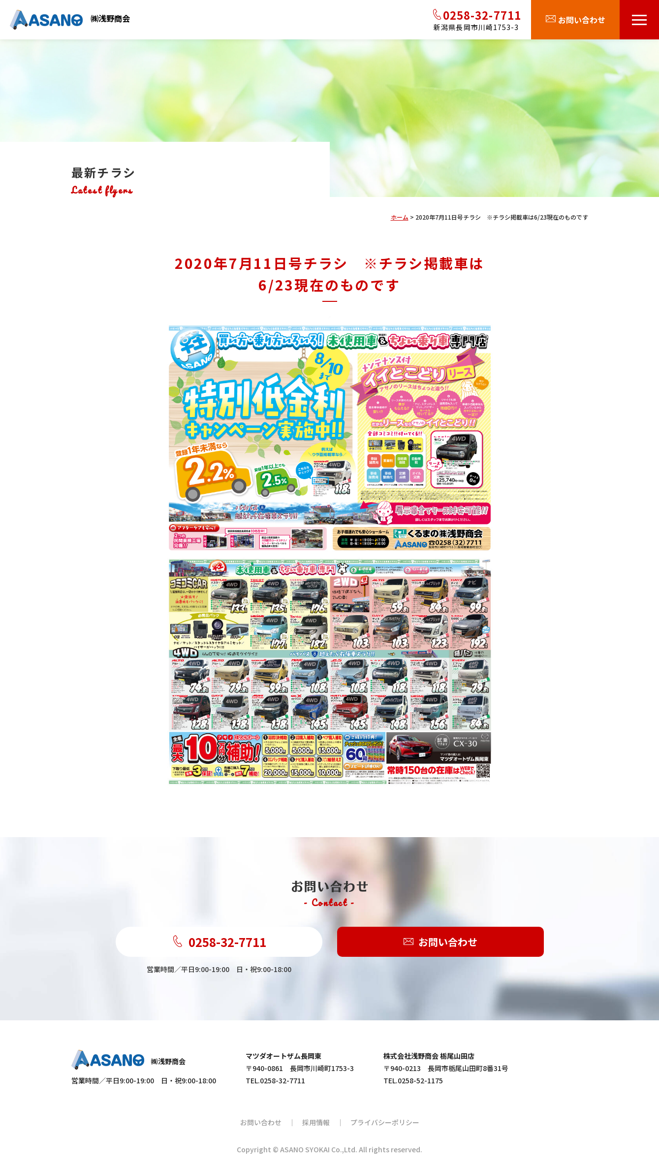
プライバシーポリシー (384, 1122)
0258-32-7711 (219, 941)
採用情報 (316, 1122)
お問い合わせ (440, 942)
